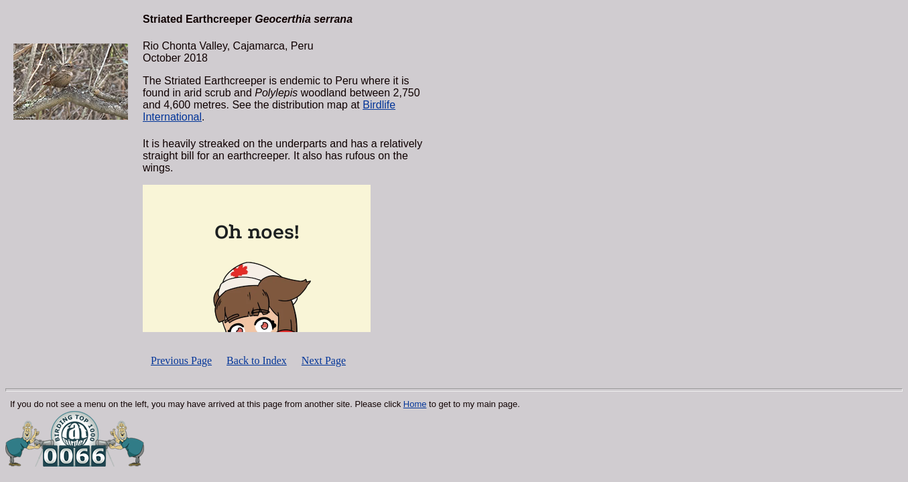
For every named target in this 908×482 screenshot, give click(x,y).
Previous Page (181, 360)
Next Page (324, 360)
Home (415, 404)
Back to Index (256, 360)
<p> (257, 258)
